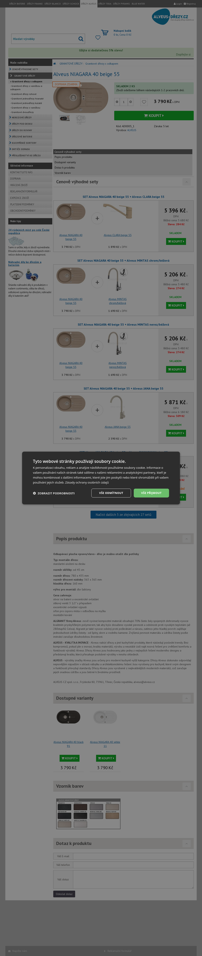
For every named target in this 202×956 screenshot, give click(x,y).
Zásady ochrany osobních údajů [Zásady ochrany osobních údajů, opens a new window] (87, 482)
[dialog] (101, 478)
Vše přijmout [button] (151, 493)
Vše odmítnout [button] (111, 493)
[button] (54, 493)
